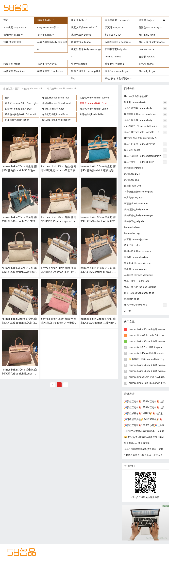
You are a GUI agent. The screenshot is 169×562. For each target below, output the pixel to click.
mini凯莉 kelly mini (13, 27)
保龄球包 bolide (11, 34)
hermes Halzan (147, 49)
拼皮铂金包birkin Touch (17, 119)
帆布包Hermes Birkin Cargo (94, 108)
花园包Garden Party (149, 27)
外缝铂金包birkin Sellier (92, 114)
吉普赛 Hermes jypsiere (136, 239)
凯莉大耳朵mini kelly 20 (84, 27)
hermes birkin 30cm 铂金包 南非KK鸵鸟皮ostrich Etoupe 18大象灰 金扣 (19, 373)
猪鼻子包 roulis (11, 63)
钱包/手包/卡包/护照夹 (117, 78)
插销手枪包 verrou (47, 63)
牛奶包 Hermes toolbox (136, 257)
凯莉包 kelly (77, 20)
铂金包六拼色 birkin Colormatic (21, 114)
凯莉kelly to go (147, 71)
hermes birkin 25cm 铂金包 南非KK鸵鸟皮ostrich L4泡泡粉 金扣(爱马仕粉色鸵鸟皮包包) (58, 322)
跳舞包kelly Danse (81, 34)
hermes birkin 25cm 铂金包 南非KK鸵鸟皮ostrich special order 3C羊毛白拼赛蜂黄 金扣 (59, 221)
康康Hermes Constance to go (139, 293)
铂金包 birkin (44, 20)
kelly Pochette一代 (46, 27)
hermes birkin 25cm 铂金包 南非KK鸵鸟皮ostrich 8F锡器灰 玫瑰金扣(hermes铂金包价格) (98, 272)
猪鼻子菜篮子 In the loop (50, 71)
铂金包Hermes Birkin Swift (18, 108)
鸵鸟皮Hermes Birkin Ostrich (62, 88)
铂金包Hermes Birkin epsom (94, 97)
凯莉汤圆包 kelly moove (152, 42)
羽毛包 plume (146, 63)
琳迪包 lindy (145, 20)
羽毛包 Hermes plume (135, 269)
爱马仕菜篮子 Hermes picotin (139, 162)
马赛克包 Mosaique (14, 71)
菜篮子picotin (44, 34)
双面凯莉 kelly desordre (118, 42)
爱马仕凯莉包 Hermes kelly (138, 108)
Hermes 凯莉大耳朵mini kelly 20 (140, 138)
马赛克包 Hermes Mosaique (138, 275)
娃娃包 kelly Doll (12, 42)
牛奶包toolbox (79, 63)
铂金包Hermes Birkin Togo (55, 97)
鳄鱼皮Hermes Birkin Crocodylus (21, 103)
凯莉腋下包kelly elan (116, 49)
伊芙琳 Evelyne (113, 27)
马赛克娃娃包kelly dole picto (52, 45)
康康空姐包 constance (116, 20)
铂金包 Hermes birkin (33, 88)
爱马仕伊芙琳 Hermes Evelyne (139, 144)
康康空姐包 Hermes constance (140, 114)
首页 (5, 20)
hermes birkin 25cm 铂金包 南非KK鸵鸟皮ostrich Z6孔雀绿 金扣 (19, 221)
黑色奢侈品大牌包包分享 (137, 443)
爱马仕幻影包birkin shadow (56, 119)
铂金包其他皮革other (53, 108)
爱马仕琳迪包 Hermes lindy (138, 120)
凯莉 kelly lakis (147, 34)
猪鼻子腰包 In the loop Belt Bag (86, 75)
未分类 (127, 310)
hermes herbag (113, 56)
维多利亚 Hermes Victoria (137, 263)
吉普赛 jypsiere (147, 56)
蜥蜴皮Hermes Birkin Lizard (56, 103)
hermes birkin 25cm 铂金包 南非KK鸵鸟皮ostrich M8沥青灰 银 (58, 170)
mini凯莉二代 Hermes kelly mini (140, 126)
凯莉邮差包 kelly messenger (86, 53)
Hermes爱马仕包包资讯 (136, 96)
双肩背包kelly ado (81, 42)
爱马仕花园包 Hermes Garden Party (142, 156)
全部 (7, 97)
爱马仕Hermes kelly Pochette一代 (141, 132)
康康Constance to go (116, 71)
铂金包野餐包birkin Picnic (55, 114)
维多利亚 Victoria (114, 63)
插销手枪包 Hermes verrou (137, 251)
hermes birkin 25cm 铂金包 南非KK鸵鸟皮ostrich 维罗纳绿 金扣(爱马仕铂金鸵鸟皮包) (98, 170)
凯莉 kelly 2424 (113, 34)
